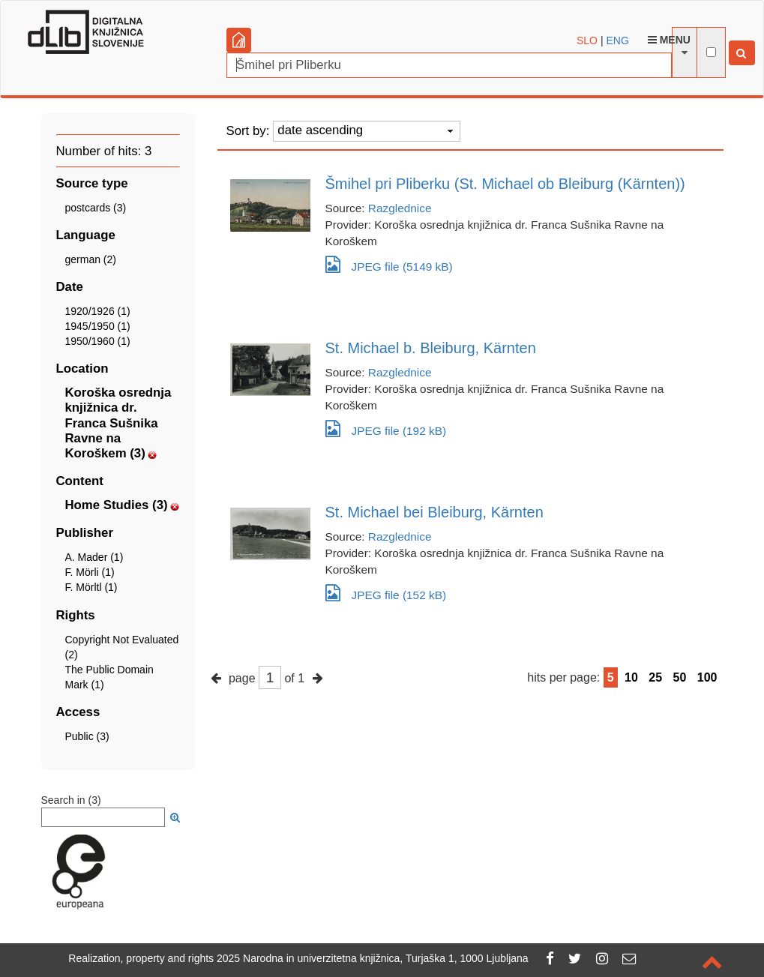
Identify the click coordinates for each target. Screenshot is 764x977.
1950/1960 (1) (97, 341)
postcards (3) (96, 208)
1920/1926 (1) (97, 311)
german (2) (90, 259)
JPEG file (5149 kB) (389, 264)
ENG (617, 40)
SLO (587, 40)
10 (631, 677)
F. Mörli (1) (90, 572)
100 (707, 677)
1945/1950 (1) (97, 326)
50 (680, 677)
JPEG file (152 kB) (386, 592)
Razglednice (400, 208)
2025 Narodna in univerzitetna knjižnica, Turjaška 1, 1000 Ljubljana (373, 958)
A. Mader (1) (94, 557)
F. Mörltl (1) (91, 587)
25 (655, 677)
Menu (669, 40)
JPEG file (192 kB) (386, 428)
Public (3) (87, 736)
